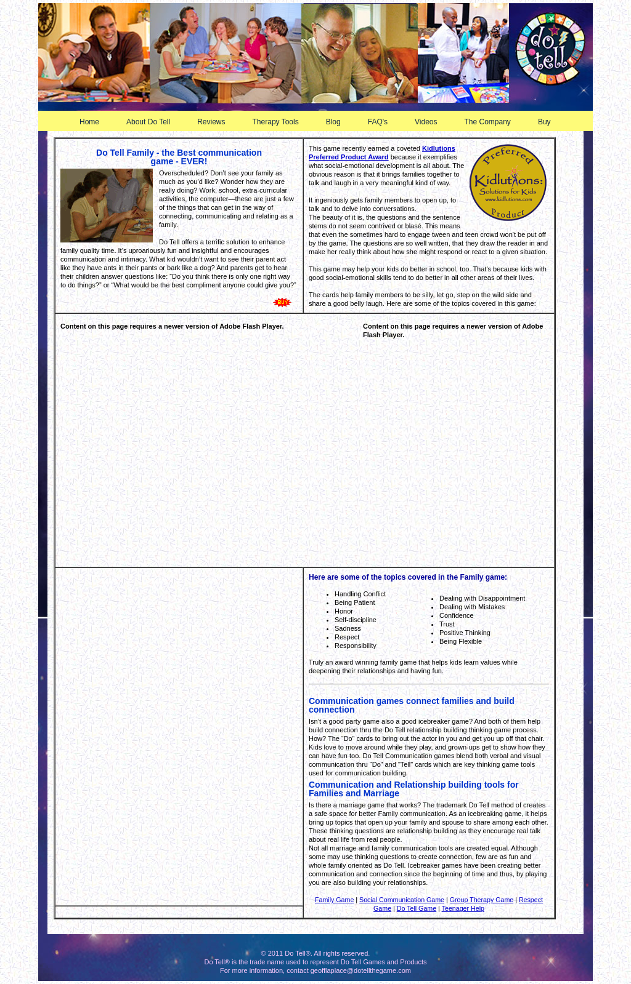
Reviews (216, 121)
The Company (492, 121)
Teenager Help (463, 908)
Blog (338, 121)
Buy (549, 121)
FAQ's (382, 121)
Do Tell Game (416, 908)
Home (89, 122)
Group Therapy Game (481, 899)
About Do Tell (153, 121)
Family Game (334, 899)
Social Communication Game (401, 899)
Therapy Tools (280, 121)
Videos (430, 121)
